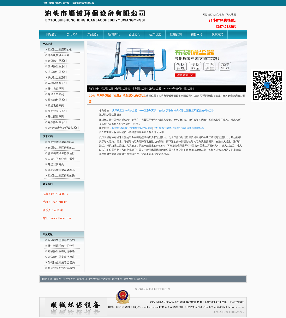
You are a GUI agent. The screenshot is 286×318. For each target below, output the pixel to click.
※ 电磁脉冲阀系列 (55, 83)
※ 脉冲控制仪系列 (55, 111)
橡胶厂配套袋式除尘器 (201, 110)
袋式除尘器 (155, 88)
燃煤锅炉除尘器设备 (110, 114)
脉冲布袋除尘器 (138, 88)
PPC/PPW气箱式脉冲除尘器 (178, 88)
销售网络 (196, 34)
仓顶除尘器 (121, 88)
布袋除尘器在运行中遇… (62, 251)
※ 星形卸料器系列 (55, 99)
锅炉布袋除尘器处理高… (62, 170)
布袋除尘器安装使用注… (62, 256)
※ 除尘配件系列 (54, 116)
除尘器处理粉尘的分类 (61, 245)
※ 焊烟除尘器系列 (55, 122)
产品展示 (93, 34)
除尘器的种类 (56, 164)
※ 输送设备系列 (54, 105)
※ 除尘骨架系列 (54, 94)
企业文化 (134, 34)
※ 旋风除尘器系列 (55, 66)
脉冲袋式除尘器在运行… (62, 153)
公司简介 (72, 34)
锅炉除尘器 (107, 88)
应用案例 (176, 34)
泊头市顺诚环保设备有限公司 (175, 95)
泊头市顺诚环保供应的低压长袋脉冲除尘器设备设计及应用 (131, 132)
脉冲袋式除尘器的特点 (61, 142)
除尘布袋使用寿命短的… (62, 240)
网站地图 (231, 14)
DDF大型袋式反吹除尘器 (138, 128)
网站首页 (208, 14)
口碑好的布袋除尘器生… (62, 158)
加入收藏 (219, 14)
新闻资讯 (114, 34)
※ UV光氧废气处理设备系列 (61, 127)
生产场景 (155, 34)
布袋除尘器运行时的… (61, 147)
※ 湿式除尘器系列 (55, 71)
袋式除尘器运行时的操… (62, 175)
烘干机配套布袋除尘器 (124, 110)
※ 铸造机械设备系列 (56, 55)
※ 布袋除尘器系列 (55, 60)
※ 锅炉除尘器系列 (55, 77)
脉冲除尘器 (118, 128)
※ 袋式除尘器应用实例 (58, 49)
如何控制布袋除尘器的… (62, 268)
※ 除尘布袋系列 (54, 88)
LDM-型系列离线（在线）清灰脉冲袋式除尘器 (163, 110)
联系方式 (217, 34)
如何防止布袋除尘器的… (62, 262)
